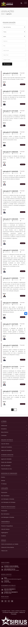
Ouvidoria (3, 535)
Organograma (4, 532)
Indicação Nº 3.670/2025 (10, 132)
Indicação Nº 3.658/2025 (10, 152)
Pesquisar (7, 64)
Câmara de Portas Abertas (7, 547)
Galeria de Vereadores (6, 450)
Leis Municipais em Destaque (8, 502)
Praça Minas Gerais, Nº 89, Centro (11, 567)
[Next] (15, 409)
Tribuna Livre (4, 550)
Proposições (4, 492)
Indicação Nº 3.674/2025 (10, 73)
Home (2, 14)
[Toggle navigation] (25, 3)
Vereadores (4, 429)
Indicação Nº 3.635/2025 (10, 219)
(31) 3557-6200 (7, 582)
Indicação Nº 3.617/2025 (10, 367)
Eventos (3, 477)
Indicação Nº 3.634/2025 (10, 250)
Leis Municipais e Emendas (7, 499)
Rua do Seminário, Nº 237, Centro (11, 570)
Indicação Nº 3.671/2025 (10, 111)
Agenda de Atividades (6, 459)
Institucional (4, 425)
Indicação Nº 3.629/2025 (10, 278)
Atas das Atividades (6, 465)
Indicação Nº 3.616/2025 (10, 391)
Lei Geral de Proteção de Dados (10, 612)
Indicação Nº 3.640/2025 (10, 191)
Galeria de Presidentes (6, 447)
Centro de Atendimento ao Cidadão (9, 544)
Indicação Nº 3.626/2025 (10, 345)
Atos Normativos (5, 495)
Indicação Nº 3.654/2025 (10, 171)
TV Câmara (3, 484)
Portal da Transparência (7, 526)
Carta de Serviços (5, 529)
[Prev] (12, 409)
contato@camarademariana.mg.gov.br (12, 579)
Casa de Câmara (5, 443)
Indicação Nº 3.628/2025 (10, 303)
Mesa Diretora (4, 432)
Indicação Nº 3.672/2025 (10, 91)
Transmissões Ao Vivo (6, 469)
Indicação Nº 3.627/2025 (10, 324)
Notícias (3, 480)
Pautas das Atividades (6, 462)
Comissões (3, 435)
